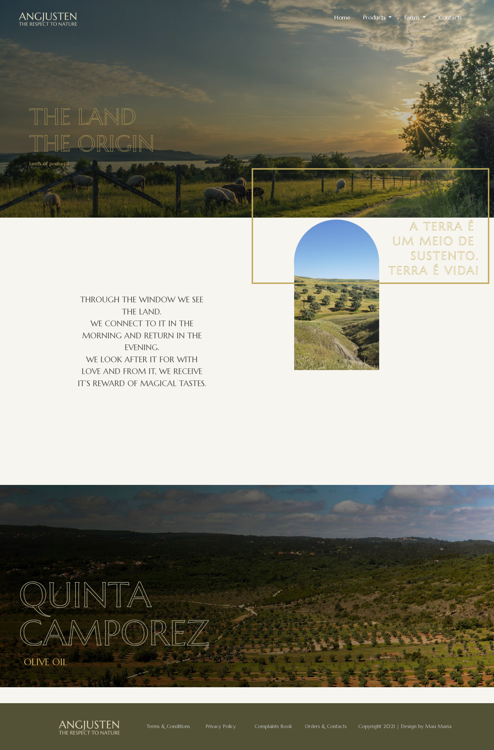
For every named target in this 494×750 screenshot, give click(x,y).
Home (342, 17)
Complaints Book (273, 726)
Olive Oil (45, 662)
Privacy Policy (221, 726)
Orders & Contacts (326, 726)
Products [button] (375, 17)
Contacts (450, 17)
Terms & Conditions (168, 726)
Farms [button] (412, 17)
